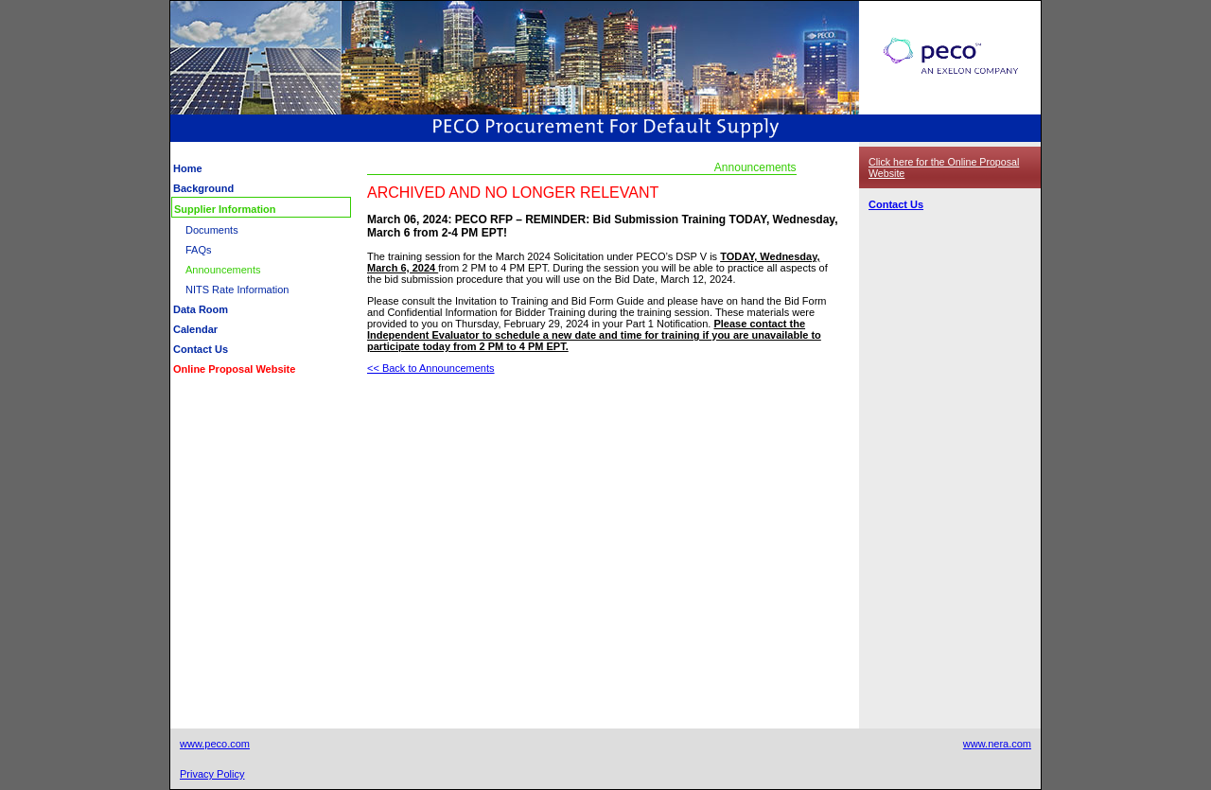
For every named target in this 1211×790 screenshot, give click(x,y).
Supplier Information (225, 209)
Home (187, 168)
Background (203, 188)
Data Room (200, 309)
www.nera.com (997, 743)
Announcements (223, 269)
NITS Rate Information (237, 289)
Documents (211, 230)
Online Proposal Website (234, 369)
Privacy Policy (212, 774)
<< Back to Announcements (431, 368)
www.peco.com (215, 743)
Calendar (195, 329)
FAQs (198, 249)
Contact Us (200, 349)
